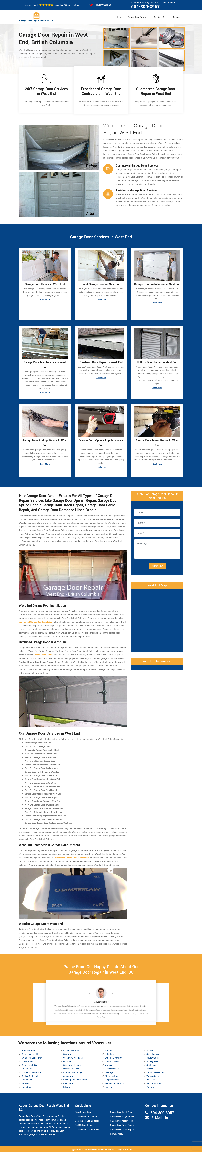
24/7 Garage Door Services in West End (46, 91)
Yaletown (150, 1086)
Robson (149, 1049)
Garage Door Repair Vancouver (100, 1148)
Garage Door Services (138, 17)
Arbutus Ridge (28, 1049)
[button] (92, 992)
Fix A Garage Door (83, 1111)
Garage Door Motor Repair (122, 1119)
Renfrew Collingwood (114, 1082)
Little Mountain (112, 1060)
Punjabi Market (112, 1078)
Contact (176, 17)
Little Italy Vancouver (114, 1057)
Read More (45, 299)
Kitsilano (109, 1049)
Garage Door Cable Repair (122, 1128)
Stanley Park (152, 1060)
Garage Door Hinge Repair (122, 1115)
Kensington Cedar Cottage (75, 1078)
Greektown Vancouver (73, 1064)
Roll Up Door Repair (84, 1124)
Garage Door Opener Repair (87, 1128)
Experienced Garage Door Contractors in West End (101, 91)
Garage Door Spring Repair (87, 1119)
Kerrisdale (68, 1082)
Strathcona (151, 1064)
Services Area (160, 17)
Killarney (67, 1086)
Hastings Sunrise (71, 1068)
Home (119, 17)
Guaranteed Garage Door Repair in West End (155, 91)
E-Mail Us (159, 1117)
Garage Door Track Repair (122, 1111)
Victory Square (153, 1075)
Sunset (149, 1068)
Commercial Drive (30, 1064)
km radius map (157, 619)
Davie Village (28, 1068)
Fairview (25, 1082)
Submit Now (157, 564)
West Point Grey (153, 1082)
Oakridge (109, 1071)
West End (150, 1078)
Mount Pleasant (112, 1068)
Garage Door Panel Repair (122, 1124)
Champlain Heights (30, 1053)
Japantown (68, 1075)
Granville (67, 1060)
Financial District (71, 1049)
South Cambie (152, 1057)
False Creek (27, 1086)
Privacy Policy (116, 1133)
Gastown (67, 1053)
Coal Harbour (28, 1060)
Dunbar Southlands (30, 1075)
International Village (72, 1071)
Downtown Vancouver (31, 1071)
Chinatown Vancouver (32, 1057)
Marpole (108, 1064)
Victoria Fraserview (155, 1071)
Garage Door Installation (86, 1115)
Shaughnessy (152, 1053)
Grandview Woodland (73, 1057)
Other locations (112, 1075)
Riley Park (109, 1086)
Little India (110, 1053)
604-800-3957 (145, 7)
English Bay (27, 1078)
